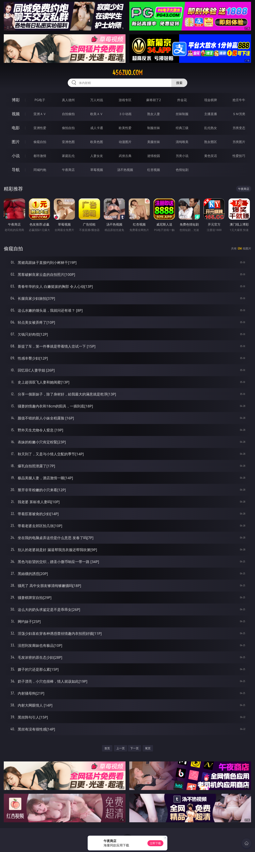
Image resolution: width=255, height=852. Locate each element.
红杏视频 (153, 170)
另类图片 (238, 142)
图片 (16, 141)
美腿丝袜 (153, 142)
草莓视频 (96, 170)
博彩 (16, 100)
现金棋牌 (210, 100)
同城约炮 (39, 170)
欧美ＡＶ (96, 114)
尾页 (148, 748)
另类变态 (238, 128)
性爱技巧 (238, 156)
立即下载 (155, 843)
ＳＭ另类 (238, 114)
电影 (16, 127)
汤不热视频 (125, 170)
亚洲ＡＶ (39, 114)
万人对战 (96, 100)
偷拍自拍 (68, 128)
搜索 (179, 83)
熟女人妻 (153, 114)
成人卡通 (96, 128)
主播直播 (210, 114)
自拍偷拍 (68, 114)
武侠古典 (125, 156)
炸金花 (182, 100)
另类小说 (182, 156)
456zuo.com (127, 73)
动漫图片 (125, 142)
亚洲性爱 (39, 128)
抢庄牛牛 (238, 100)
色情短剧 (182, 170)
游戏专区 (125, 100)
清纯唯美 (182, 142)
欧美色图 (96, 142)
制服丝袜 (153, 128)
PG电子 (39, 100)
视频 (16, 113)
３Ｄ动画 (125, 114)
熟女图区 (210, 142)
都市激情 (39, 156)
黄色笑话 (210, 156)
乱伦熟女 (210, 128)
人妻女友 (96, 156)
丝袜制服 (182, 114)
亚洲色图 (68, 142)
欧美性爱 (125, 128)
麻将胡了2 (153, 100)
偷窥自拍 (39, 142)
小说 (16, 155)
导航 (16, 169)
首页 (107, 748)
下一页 (134, 748)
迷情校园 (153, 156)
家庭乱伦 (68, 156)
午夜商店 (68, 170)
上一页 (120, 748)
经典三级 (182, 128)
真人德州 (68, 100)
